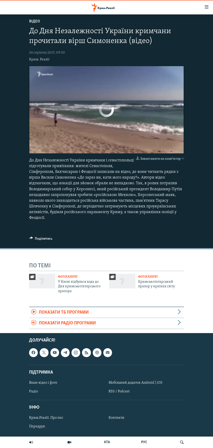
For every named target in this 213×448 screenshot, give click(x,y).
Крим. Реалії (39, 59)
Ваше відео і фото (43, 383)
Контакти (116, 418)
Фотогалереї (67, 277)
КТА (107, 442)
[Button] (40, 239)
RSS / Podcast (119, 391)
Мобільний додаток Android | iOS (135, 383)
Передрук (37, 426)
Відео (34, 21)
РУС (144, 442)
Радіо (33, 391)
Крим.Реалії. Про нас (46, 418)
